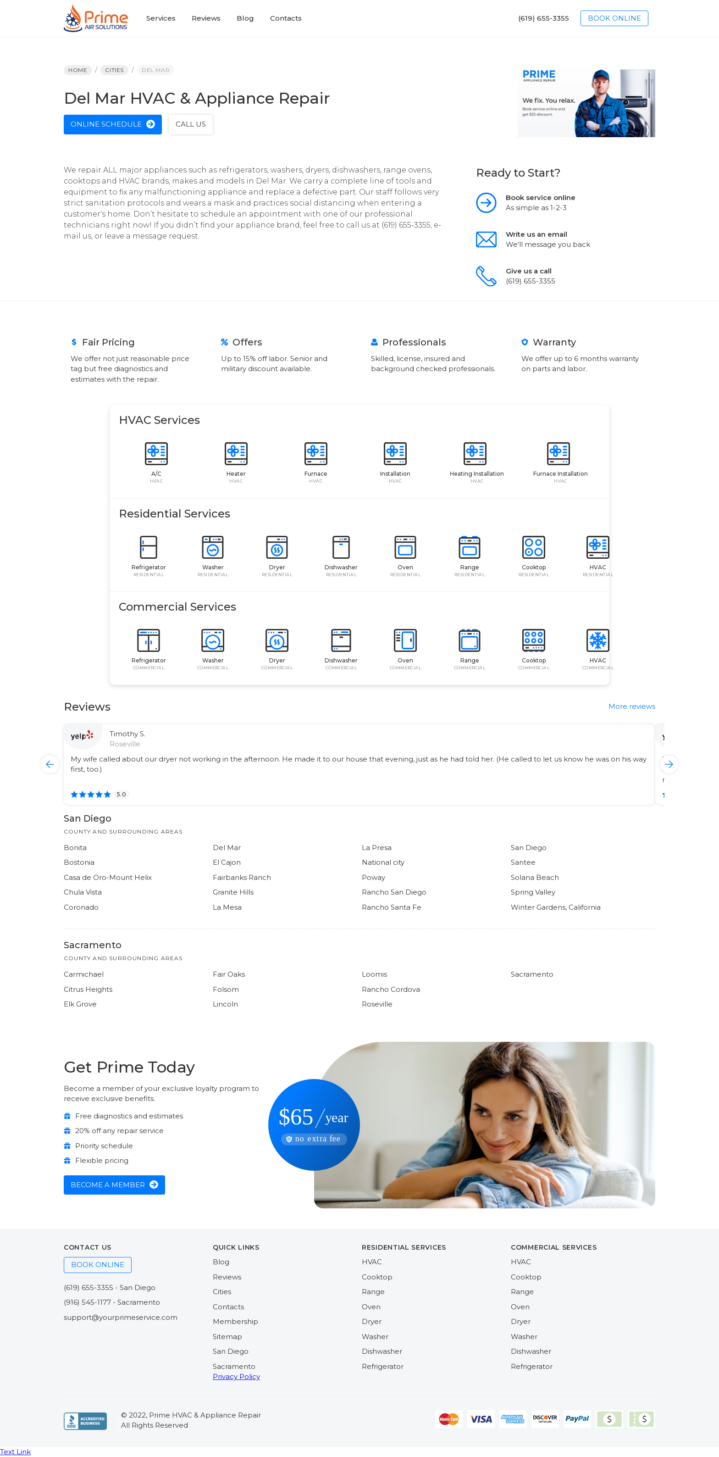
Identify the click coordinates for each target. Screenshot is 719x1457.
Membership (235, 1321)
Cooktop (377, 1277)
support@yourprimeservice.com (120, 1317)
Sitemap (227, 1336)
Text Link (15, 1451)
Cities (222, 1291)
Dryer (372, 1321)
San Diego (231, 1351)
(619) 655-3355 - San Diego (109, 1287)
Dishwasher (382, 1351)
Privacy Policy (236, 1376)
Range (373, 1291)
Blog (221, 1261)
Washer (375, 1336)
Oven (371, 1306)
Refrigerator (383, 1366)
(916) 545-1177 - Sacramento (112, 1302)
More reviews (631, 706)
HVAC (372, 1261)
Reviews (227, 1277)
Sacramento (234, 1366)
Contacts (228, 1306)
